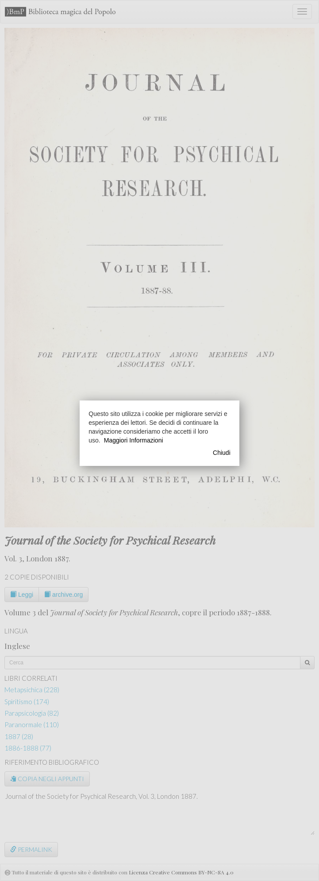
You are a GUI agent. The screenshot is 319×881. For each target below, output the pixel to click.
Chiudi (222, 452)
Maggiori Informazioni (133, 440)
